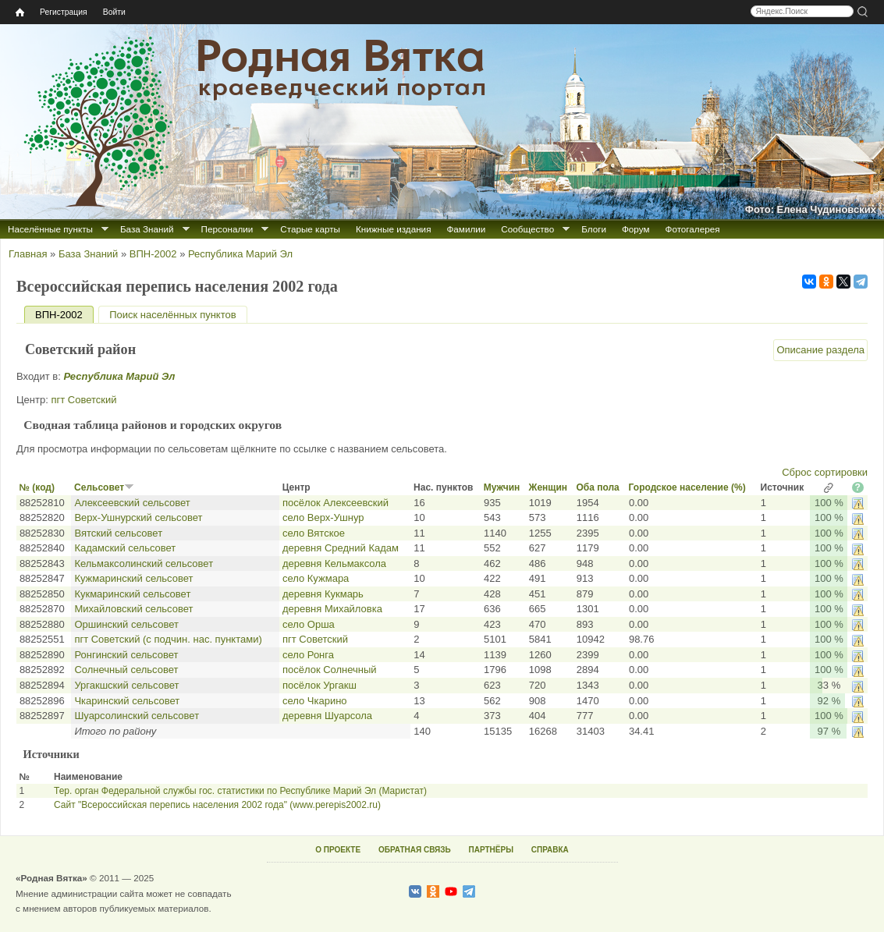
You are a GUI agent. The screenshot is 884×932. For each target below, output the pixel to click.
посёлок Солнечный (329, 669)
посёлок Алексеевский (335, 503)
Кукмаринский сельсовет (132, 594)
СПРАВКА (550, 849)
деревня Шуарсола (327, 715)
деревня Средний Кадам (340, 548)
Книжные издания (393, 229)
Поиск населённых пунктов (172, 315)
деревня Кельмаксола (334, 563)
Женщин (548, 487)
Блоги (593, 229)
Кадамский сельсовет (125, 548)
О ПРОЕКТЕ (337, 849)
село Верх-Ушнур (323, 517)
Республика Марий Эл (240, 254)
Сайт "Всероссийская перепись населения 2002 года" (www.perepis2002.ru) (217, 804)
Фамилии (465, 229)
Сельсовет (104, 487)
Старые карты (310, 229)
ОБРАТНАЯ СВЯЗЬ (414, 849)
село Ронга (308, 655)
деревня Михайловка (332, 609)
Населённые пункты (50, 229)
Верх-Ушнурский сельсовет (138, 517)
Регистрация (63, 12)
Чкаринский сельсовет (126, 701)
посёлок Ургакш (319, 685)
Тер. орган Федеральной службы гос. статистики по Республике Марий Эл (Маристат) (240, 790)
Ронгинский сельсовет (126, 655)
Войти (114, 12)
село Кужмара (315, 578)
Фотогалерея (693, 229)
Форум (636, 229)
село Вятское (313, 533)
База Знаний (147, 229)
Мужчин (502, 487)
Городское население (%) (687, 487)
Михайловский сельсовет (133, 609)
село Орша (308, 624)
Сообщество (527, 229)
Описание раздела (820, 350)
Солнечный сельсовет (126, 669)
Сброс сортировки (825, 472)
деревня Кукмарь (323, 594)
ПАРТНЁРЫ (491, 849)
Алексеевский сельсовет (132, 503)
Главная (28, 254)
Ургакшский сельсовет (126, 685)
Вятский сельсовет (118, 533)
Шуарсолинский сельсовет (136, 715)
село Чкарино (314, 701)
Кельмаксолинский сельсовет (143, 563)
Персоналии (227, 229)
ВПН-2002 (153, 254)
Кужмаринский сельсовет (133, 578)
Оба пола (597, 487)
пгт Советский (83, 400)
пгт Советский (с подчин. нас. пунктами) (167, 639)
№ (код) (37, 487)
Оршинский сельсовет (126, 624)
